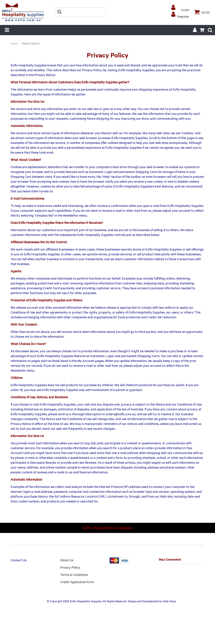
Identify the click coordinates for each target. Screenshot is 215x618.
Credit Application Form (77, 581)
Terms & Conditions (74, 574)
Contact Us (18, 560)
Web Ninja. (169, 601)
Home (14, 43)
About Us (66, 560)
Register (183, 16)
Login (185, 9)
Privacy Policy (70, 567)
